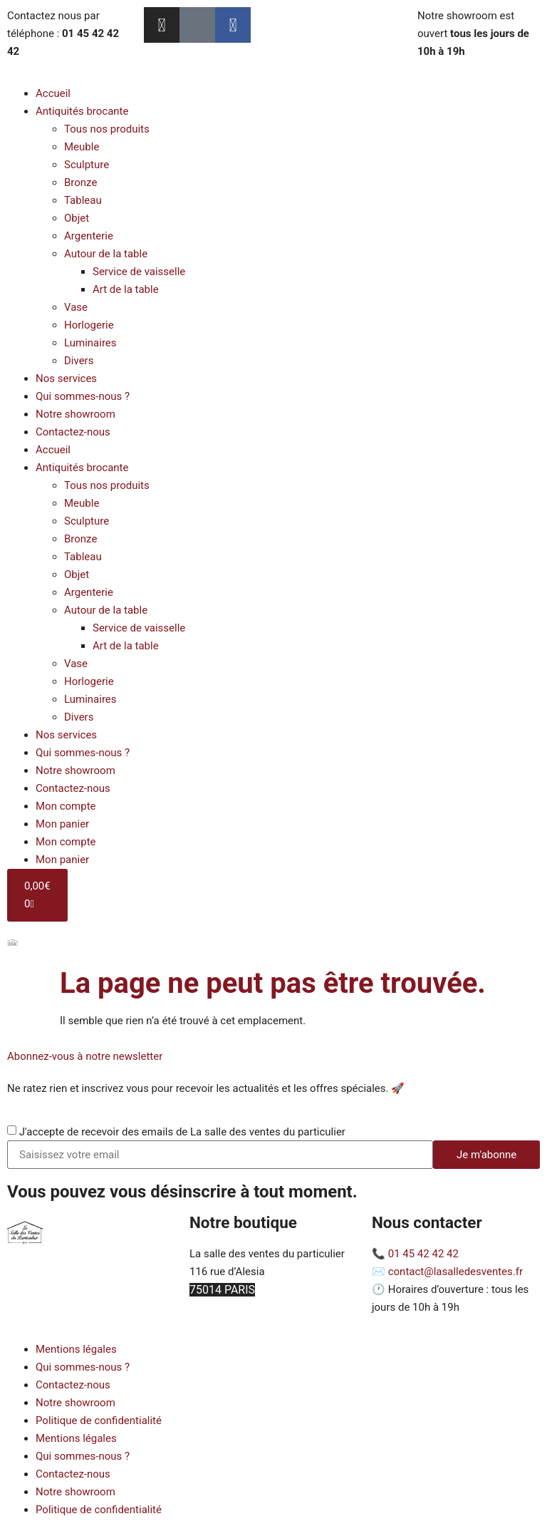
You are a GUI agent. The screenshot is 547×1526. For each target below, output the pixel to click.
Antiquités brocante (82, 111)
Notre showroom (75, 414)
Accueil (53, 93)
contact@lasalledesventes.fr (455, 1271)
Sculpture (86, 164)
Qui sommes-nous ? (83, 396)
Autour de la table (105, 253)
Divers (78, 360)
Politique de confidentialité (99, 1420)
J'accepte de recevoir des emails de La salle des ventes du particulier (182, 1131)
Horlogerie (89, 325)
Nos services (66, 378)
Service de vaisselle (139, 271)
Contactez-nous (73, 432)
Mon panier (62, 824)
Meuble (81, 146)
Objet (76, 218)
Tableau (83, 200)
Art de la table (126, 289)
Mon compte (66, 806)
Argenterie (88, 236)
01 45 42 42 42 (423, 1253)
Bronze (80, 182)
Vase (76, 307)
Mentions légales (76, 1349)
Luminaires (90, 342)
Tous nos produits (107, 129)
